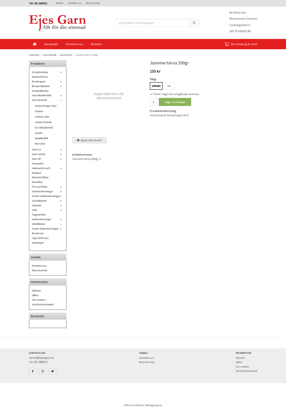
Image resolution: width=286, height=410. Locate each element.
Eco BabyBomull (44, 127)
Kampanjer (51, 44)
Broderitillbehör (47, 86)
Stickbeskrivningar (47, 191)
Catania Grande (43, 122)
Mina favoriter (93, 3)
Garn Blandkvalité (47, 95)
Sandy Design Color (46, 105)
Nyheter (59, 3)
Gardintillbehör (40, 90)
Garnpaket (38, 163)
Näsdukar (37, 182)
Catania (39, 111)
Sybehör (47, 205)
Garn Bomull (47, 100)
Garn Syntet (47, 154)
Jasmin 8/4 (41, 138)
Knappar (36, 172)
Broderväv (38, 233)
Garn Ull (47, 158)
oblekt (156, 86)
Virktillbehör (47, 224)
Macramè (40, 143)
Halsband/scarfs (47, 168)
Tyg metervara (40, 238)
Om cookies (38, 299)
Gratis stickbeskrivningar (47, 196)
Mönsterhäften (40, 177)
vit (169, 86)
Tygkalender (39, 214)
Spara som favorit (89, 140)
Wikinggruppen (153, 405)
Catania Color (42, 116)
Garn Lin (47, 149)
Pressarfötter (47, 186)
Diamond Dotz (40, 76)
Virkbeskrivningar (47, 219)
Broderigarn (47, 81)
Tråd (47, 210)
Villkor (35, 295)
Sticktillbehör (47, 200)
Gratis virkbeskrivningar (47, 228)
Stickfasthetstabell (42, 304)
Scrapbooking (47, 72)
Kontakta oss (74, 3)
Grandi (38, 133)
